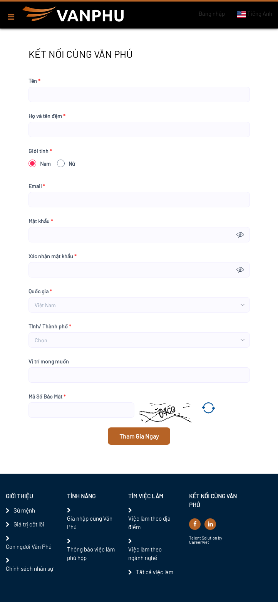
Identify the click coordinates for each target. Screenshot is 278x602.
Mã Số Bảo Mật (47, 396)
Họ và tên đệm (46, 116)
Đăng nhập (211, 13)
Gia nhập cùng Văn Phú (89, 523)
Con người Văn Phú (29, 546)
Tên (34, 81)
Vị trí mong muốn (48, 361)
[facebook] (195, 524)
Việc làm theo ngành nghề (145, 554)
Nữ (66, 163)
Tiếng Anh (254, 14)
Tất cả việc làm (154, 571)
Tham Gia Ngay (139, 436)
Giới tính (40, 151)
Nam (39, 163)
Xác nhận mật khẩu (52, 256)
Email (36, 186)
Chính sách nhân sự (29, 568)
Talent (195, 538)
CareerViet (199, 542)
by (220, 538)
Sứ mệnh (24, 510)
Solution (210, 538)
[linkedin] (210, 524)
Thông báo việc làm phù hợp (91, 554)
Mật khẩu (40, 221)
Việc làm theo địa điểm (149, 523)
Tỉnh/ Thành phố (49, 326)
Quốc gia (40, 291)
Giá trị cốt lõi (28, 524)
